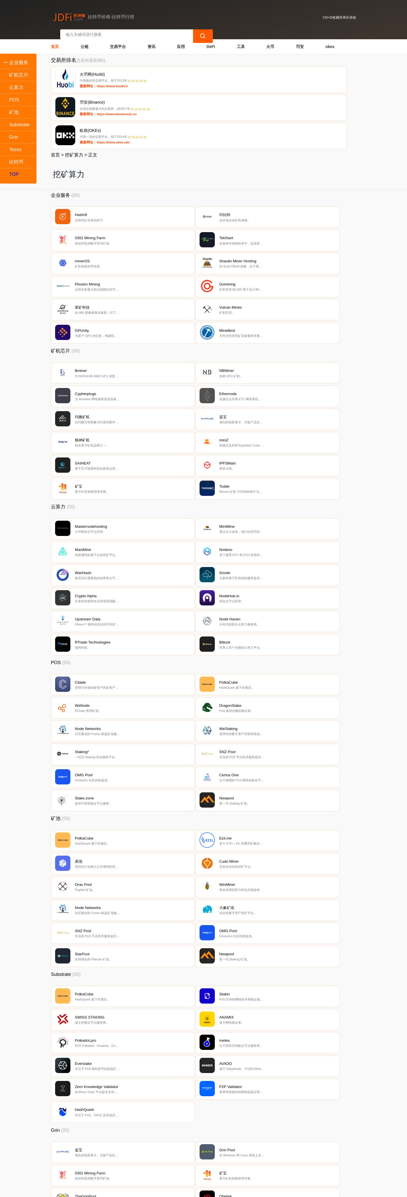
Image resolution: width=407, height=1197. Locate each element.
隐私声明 (140, 1158)
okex (329, 41)
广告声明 (168, 1158)
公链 (84, 41)
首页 (55, 41)
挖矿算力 (74, 94)
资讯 (151, 41)
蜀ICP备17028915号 (163, 1190)
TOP (14, 174)
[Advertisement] (203, 1111)
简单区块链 (138, 1190)
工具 (241, 41)
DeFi (211, 41)
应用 (181, 41)
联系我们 (111, 1158)
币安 (300, 41)
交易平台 (118, 41)
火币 (270, 41)
